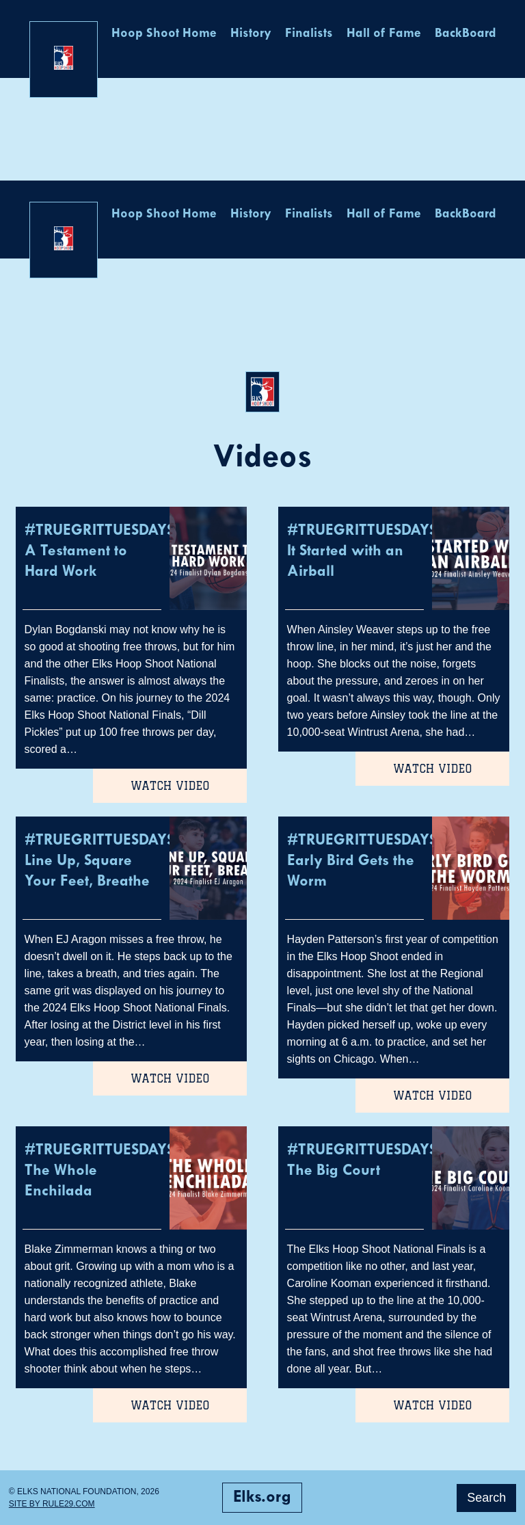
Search (486, 1497)
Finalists (309, 34)
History (250, 34)
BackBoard (465, 34)
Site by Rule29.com (52, 1504)
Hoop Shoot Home (164, 34)
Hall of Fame (384, 34)
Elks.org (262, 1497)
